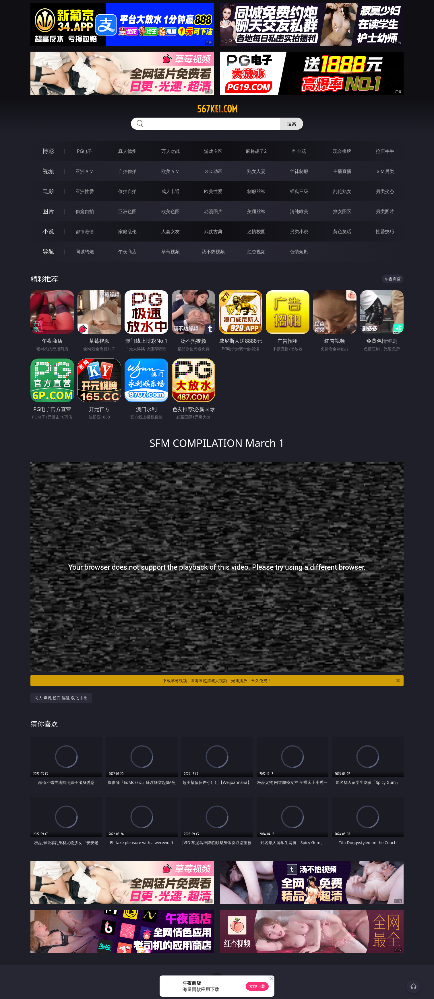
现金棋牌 (342, 151)
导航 (48, 251)
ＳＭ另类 (385, 171)
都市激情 (84, 231)
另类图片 (385, 211)
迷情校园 (256, 231)
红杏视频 (256, 251)
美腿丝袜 (256, 211)
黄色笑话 (342, 231)
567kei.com (217, 109)
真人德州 (127, 151)
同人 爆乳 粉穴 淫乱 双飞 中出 (61, 697)
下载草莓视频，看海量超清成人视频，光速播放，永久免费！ (282, 680)
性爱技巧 (385, 231)
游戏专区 (213, 151)
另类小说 (299, 231)
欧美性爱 (213, 191)
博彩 (48, 151)
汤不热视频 (213, 251)
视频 (48, 171)
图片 (48, 211)
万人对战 (170, 151)
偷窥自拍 (84, 211)
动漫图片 (213, 211)
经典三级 (299, 191)
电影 (48, 191)
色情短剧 (299, 251)
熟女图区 (342, 211)
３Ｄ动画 (213, 171)
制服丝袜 (256, 191)
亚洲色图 (127, 211)
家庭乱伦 (127, 231)
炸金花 (299, 151)
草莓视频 (170, 251)
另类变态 (385, 191)
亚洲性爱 (84, 191)
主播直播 (342, 171)
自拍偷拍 (127, 171)
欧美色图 (170, 211)
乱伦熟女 (342, 191)
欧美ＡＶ (170, 171)
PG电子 (84, 151)
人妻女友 (170, 231)
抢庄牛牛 (385, 151)
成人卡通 (170, 191)
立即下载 (257, 986)
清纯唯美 (299, 211)
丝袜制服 (299, 171)
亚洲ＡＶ (84, 171)
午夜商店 (127, 251)
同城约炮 (84, 251)
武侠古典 (213, 231)
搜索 (291, 123)
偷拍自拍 (127, 191)
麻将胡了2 (256, 151)
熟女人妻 (256, 171)
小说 (48, 231)
